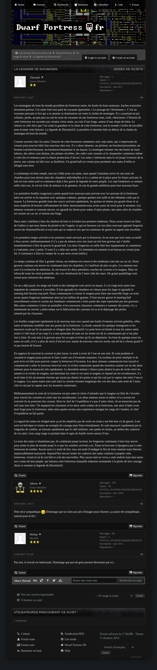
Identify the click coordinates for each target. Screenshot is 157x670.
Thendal (35, 77)
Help (65, 650)
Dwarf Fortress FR (73, 645)
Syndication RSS (72, 633)
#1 (141, 97)
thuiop (34, 534)
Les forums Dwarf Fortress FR (35, 52)
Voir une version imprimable (37, 594)
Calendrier (101, 4)
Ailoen (34, 483)
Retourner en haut (29, 650)
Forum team (26, 639)
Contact (23, 633)
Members (81, 4)
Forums (39, 4)
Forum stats (25, 645)
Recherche (61, 4)
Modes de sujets (128, 69)
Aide (118, 4)
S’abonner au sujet (31, 600)
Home (19, 4)
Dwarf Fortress (64, 52)
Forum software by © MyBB (117, 634)
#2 (141, 503)
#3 (141, 554)
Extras (134, 4)
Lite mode (68, 639)
